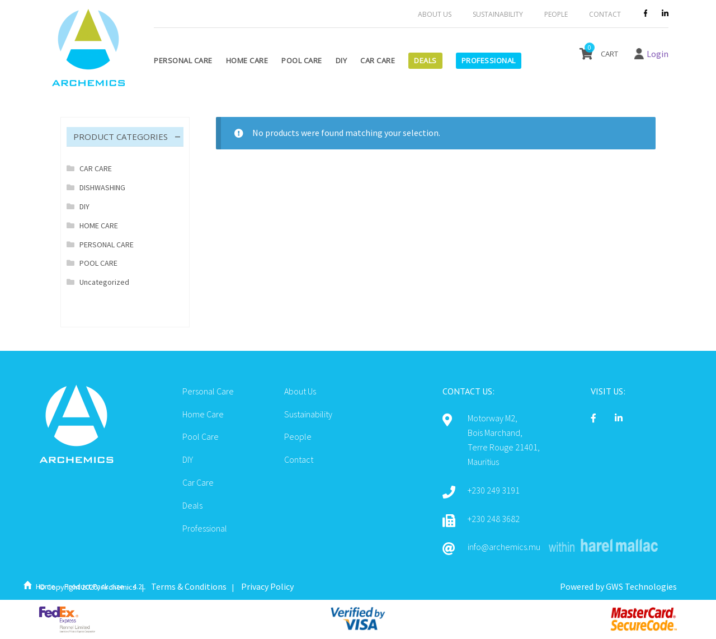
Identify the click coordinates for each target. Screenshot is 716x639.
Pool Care (301, 60)
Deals (425, 60)
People (556, 14)
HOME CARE (98, 225)
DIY (341, 60)
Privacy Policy (267, 586)
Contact (605, 14)
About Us (434, 14)
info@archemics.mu (504, 546)
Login (657, 53)
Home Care (247, 60)
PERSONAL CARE (106, 244)
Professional (488, 60)
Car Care (377, 60)
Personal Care (183, 60)
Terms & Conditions (189, 586)
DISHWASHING (102, 187)
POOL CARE (98, 263)
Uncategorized (104, 282)
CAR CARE (95, 168)
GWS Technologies (641, 586)
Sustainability (498, 14)
